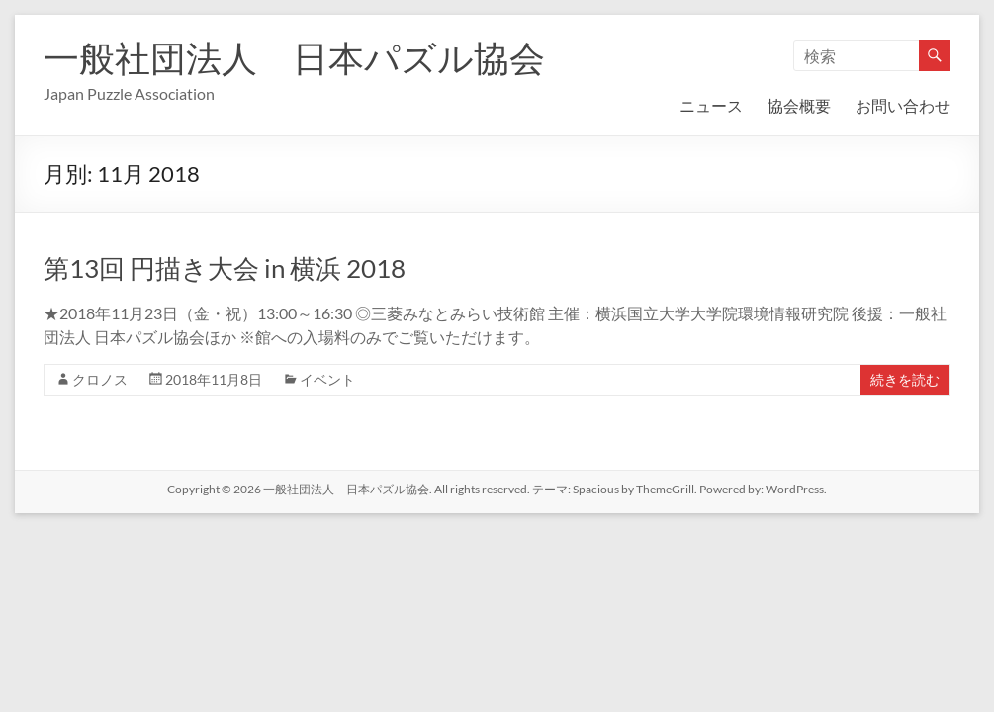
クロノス (100, 379)
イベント (327, 379)
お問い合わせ (903, 105)
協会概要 (799, 105)
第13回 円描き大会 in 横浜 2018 (225, 268)
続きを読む (905, 379)
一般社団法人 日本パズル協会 (294, 57)
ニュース (711, 105)
